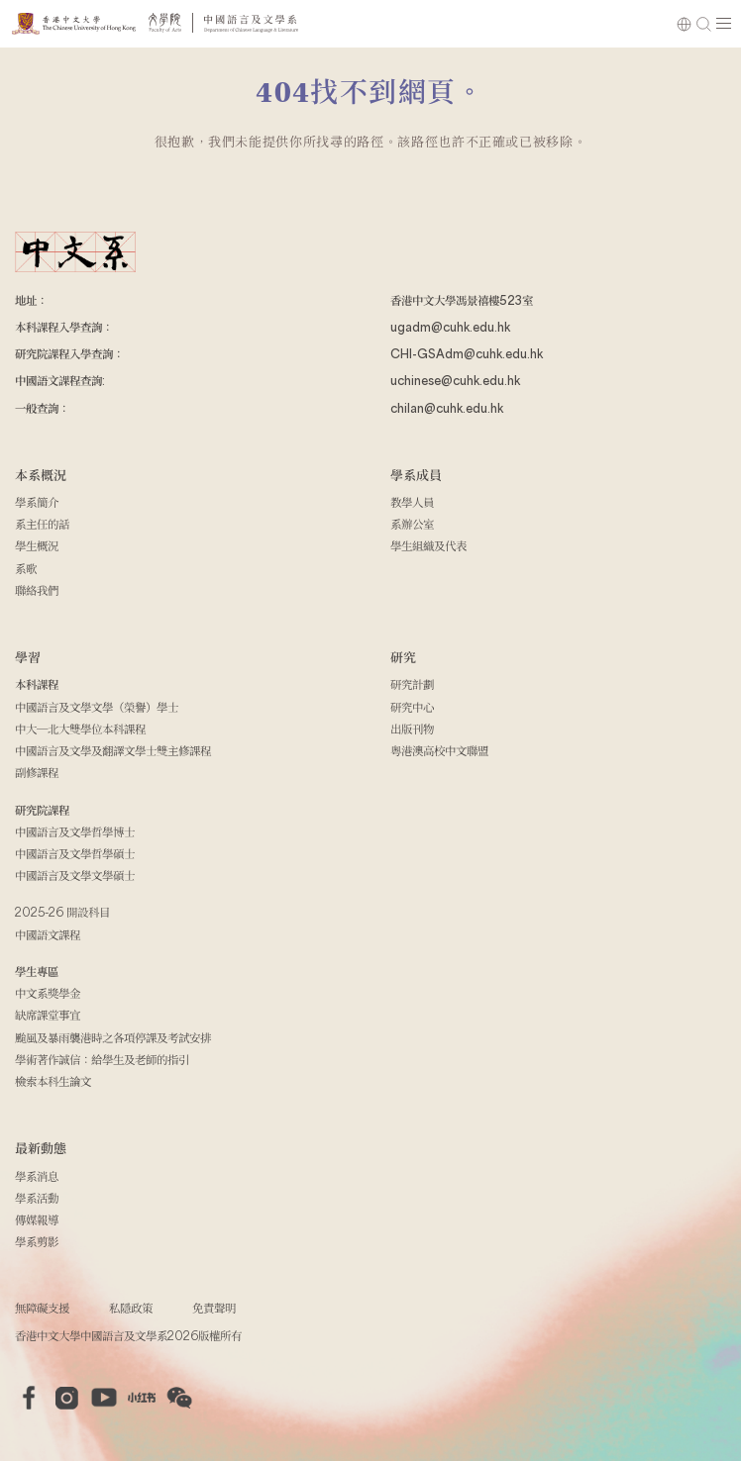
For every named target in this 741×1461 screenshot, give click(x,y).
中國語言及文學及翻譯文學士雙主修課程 (113, 750)
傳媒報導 (36, 1219)
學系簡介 (36, 502)
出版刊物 (412, 728)
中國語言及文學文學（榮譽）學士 (96, 707)
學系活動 (36, 1198)
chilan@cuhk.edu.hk (446, 408)
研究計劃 (412, 684)
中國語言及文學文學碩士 (75, 875)
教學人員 (412, 502)
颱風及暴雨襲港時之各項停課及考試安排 (113, 1037)
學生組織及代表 (428, 545)
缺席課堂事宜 (47, 1015)
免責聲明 (214, 1307)
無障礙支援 (42, 1307)
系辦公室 (412, 524)
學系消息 (36, 1176)
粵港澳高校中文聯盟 (439, 750)
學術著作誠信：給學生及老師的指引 (102, 1059)
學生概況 (36, 545)
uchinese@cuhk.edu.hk (455, 380)
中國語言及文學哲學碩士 (75, 853)
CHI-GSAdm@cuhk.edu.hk (466, 353)
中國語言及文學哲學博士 (75, 831)
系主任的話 (42, 524)
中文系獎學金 (47, 993)
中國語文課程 (47, 934)
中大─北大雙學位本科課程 (80, 728)
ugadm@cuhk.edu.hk (450, 327)
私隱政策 (131, 1307)
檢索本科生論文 (53, 1081)
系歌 (26, 568)
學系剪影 (36, 1241)
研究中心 (412, 707)
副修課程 (36, 772)
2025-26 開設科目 (62, 912)
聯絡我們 (36, 590)
